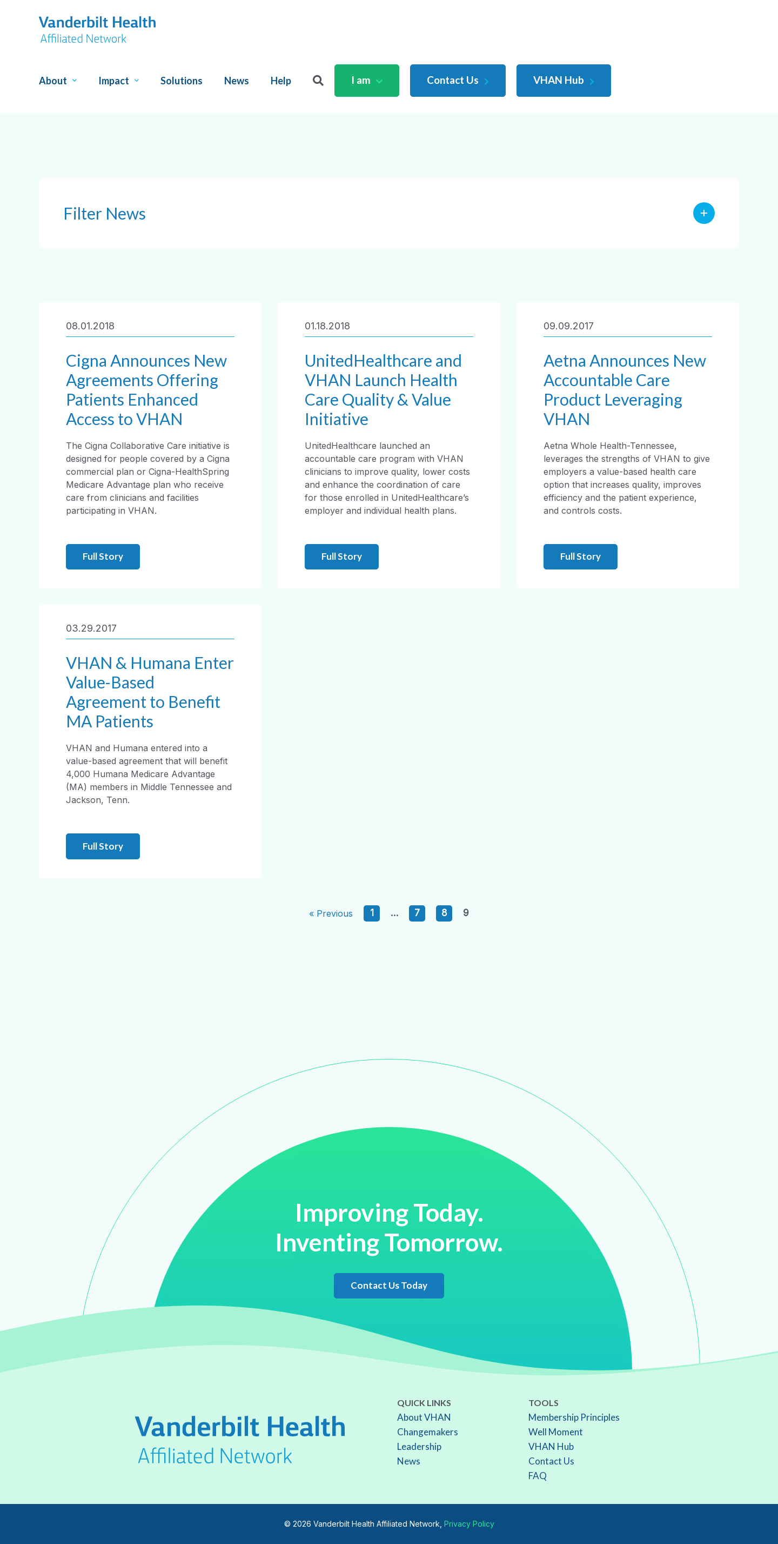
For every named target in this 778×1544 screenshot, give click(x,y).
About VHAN (424, 1417)
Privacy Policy (469, 1523)
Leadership (419, 1446)
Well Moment (555, 1431)
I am (367, 80)
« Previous (331, 913)
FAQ (537, 1475)
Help (281, 80)
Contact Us (458, 80)
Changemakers (427, 1431)
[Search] (318, 80)
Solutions (181, 80)
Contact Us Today (389, 1285)
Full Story (103, 556)
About (58, 80)
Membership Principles (574, 1417)
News (236, 80)
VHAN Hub (563, 80)
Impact (118, 80)
